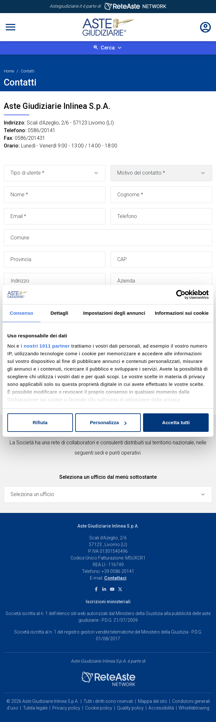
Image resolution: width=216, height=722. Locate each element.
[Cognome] (161, 194)
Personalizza (108, 422)
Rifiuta (39, 422)
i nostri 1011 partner (45, 346)
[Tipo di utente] (54, 173)
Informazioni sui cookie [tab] (182, 313)
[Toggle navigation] (10, 27)
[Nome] (54, 194)
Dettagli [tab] (59, 313)
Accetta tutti (176, 422)
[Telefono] (161, 216)
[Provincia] (54, 259)
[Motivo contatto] (161, 173)
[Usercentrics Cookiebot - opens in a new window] (181, 294)
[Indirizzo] (54, 281)
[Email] (54, 216)
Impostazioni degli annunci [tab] (114, 313)
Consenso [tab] (21, 313)
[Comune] (108, 237)
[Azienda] (161, 281)
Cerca (108, 48)
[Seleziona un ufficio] (108, 494)
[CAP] (161, 259)
